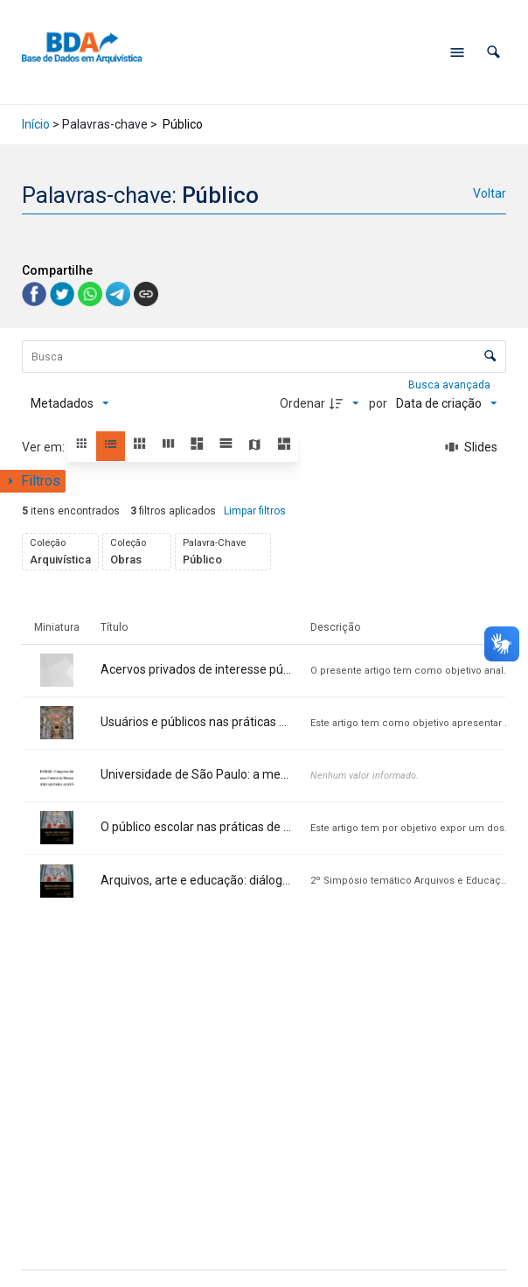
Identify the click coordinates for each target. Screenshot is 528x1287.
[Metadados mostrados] (70, 403)
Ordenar (302, 403)
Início (36, 124)
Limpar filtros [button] (255, 511)
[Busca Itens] (264, 356)
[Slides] (471, 447)
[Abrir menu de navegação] (457, 52)
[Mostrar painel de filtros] (33, 481)
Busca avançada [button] (450, 385)
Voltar (489, 193)
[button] (493, 52)
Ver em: (44, 447)
